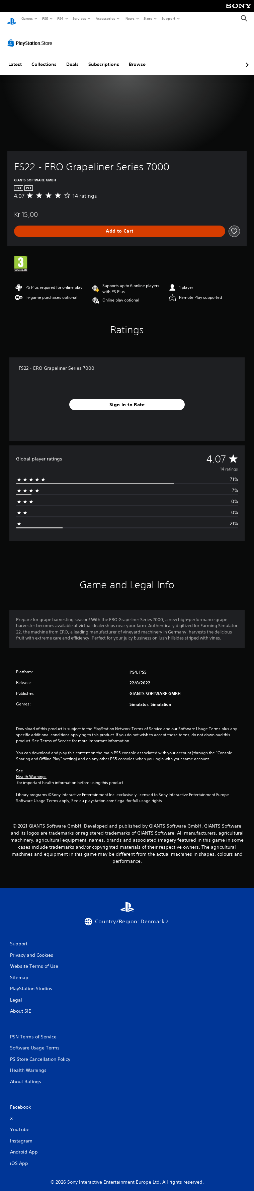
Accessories (105, 18)
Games (26, 18)
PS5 (45, 18)
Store (148, 18)
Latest (15, 58)
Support (168, 18)
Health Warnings (31, 770)
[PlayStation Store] (31, 36)
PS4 (60, 18)
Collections (44, 58)
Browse (137, 58)
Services (79, 18)
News (129, 18)
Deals (72, 58)
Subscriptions (103, 58)
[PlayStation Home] (11, 18)
